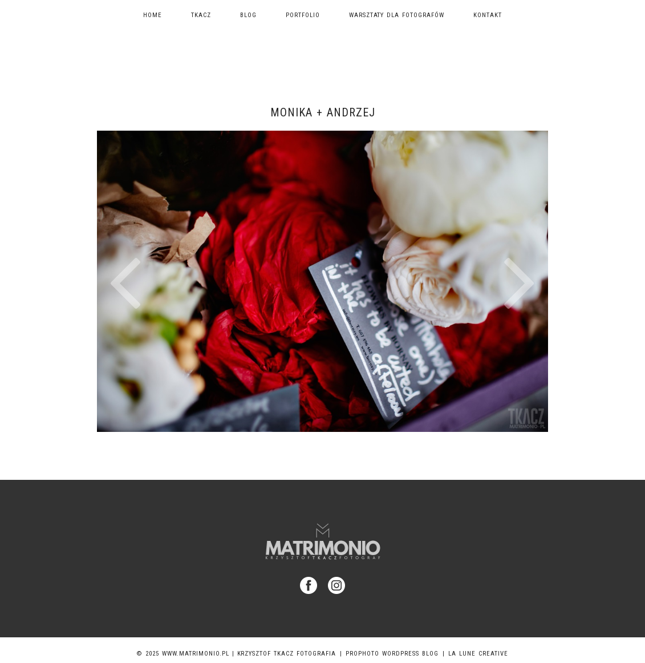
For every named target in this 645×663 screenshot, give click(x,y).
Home (152, 15)
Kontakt (487, 15)
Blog (248, 15)
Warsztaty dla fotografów (397, 15)
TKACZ (201, 15)
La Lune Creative (478, 653)
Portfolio (303, 15)
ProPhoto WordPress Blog (392, 653)
